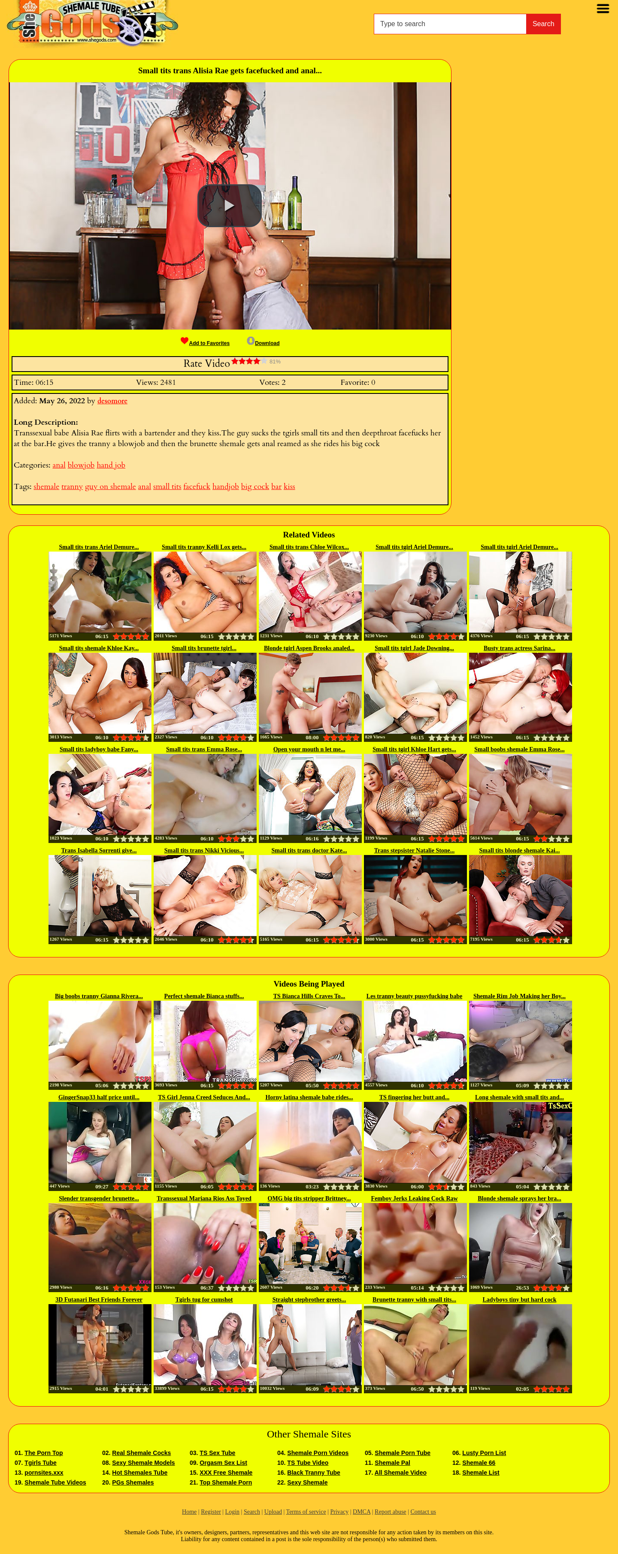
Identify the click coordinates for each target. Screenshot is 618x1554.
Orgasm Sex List (223, 1462)
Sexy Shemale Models (143, 1462)
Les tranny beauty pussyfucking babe (414, 996)
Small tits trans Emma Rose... (204, 749)
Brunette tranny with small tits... (414, 1299)
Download (263, 343)
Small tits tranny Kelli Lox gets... (204, 547)
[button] (229, 205)
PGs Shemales (133, 1482)
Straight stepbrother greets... (309, 1299)
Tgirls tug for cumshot (204, 1299)
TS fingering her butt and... (414, 1097)
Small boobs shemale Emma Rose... (519, 749)
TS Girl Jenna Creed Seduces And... (204, 1097)
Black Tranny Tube (313, 1472)
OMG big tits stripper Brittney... (309, 1198)
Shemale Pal (392, 1462)
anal (58, 465)
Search (543, 23)
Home (189, 1512)
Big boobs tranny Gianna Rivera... (99, 996)
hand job (111, 465)
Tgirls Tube (40, 1462)
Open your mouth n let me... (309, 749)
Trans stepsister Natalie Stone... (414, 850)
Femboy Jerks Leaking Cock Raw (414, 1198)
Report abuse (390, 1512)
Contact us (423, 1512)
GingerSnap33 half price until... (98, 1097)
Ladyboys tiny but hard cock (520, 1299)
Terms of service (306, 1512)
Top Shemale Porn (226, 1482)
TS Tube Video (307, 1462)
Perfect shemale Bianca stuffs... (204, 996)
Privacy (339, 1512)
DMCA (361, 1512)
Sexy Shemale (307, 1482)
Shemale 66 (478, 1462)
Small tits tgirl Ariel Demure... (414, 547)
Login (232, 1512)
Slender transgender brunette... (99, 1198)
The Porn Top (43, 1452)
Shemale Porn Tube (402, 1452)
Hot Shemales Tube (139, 1472)
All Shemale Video (401, 1472)
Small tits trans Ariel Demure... (99, 547)
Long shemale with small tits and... (519, 1097)
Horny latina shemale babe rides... (309, 1097)
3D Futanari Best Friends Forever (98, 1299)
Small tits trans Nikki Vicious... (204, 850)
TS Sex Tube (217, 1452)
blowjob (81, 465)
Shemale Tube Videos (55, 1482)
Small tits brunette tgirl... (204, 648)
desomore (112, 401)
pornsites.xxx (43, 1472)
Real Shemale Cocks (141, 1452)
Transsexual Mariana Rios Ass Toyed (204, 1198)
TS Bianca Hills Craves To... (309, 996)
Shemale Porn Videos (317, 1452)
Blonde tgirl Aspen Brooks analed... (309, 648)
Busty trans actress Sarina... (519, 648)
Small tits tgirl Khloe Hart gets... (414, 749)
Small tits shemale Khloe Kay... (99, 648)
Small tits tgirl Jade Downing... (414, 648)
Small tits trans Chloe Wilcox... (309, 547)
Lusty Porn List (484, 1452)
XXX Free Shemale (226, 1472)
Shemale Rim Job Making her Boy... (519, 996)
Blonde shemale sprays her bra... (519, 1198)
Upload (273, 1512)
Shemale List (480, 1472)
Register (211, 1512)
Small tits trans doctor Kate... (309, 850)
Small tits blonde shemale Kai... (519, 850)
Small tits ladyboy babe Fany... (99, 749)
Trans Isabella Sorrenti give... (98, 850)
